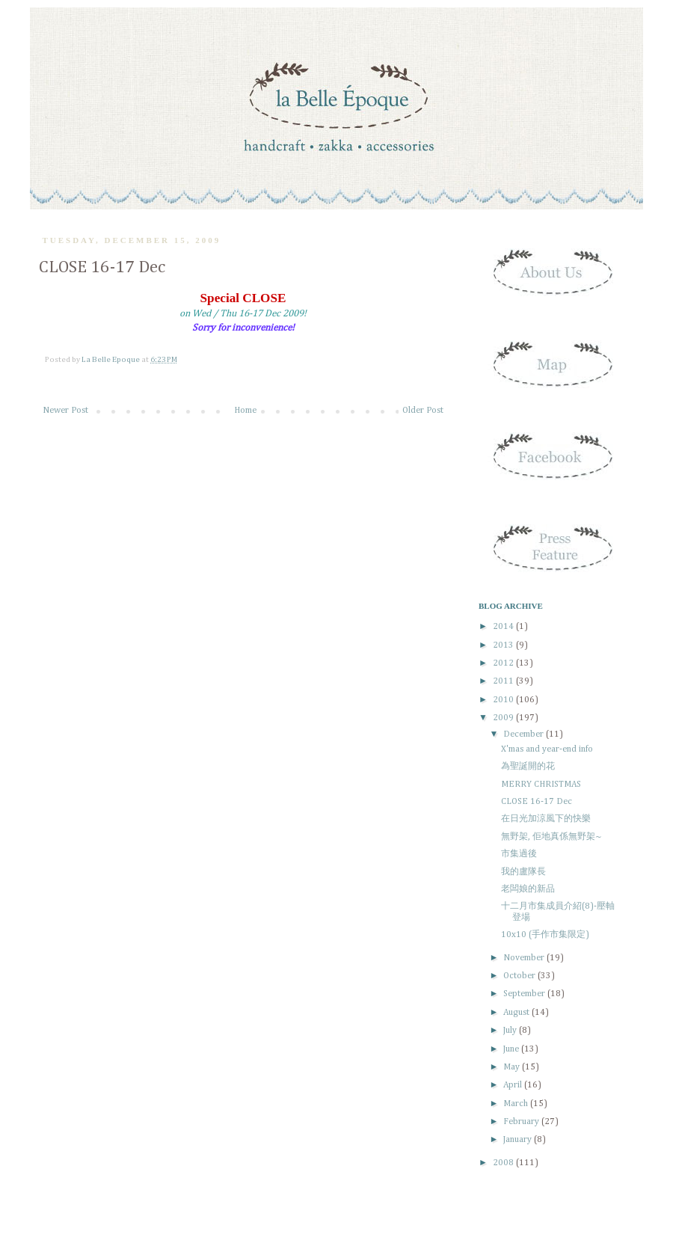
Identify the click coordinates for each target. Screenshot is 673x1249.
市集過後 (519, 854)
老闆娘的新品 (528, 889)
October (520, 976)
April (513, 1085)
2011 (504, 681)
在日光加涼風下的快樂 (546, 818)
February (522, 1121)
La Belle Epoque (111, 359)
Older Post (422, 410)
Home (245, 410)
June (512, 1049)
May (512, 1067)
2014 (504, 626)
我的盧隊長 (523, 872)
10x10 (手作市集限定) (545, 934)
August (517, 1012)
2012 (504, 663)
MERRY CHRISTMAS (541, 784)
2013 (504, 645)
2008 (504, 1163)
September (525, 993)
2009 (504, 718)
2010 (504, 700)
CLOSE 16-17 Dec (536, 801)
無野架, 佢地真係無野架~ (551, 836)
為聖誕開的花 (528, 766)
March (516, 1103)
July (511, 1030)
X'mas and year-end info (547, 749)
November (525, 958)
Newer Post (65, 410)
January (518, 1139)
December (524, 734)
